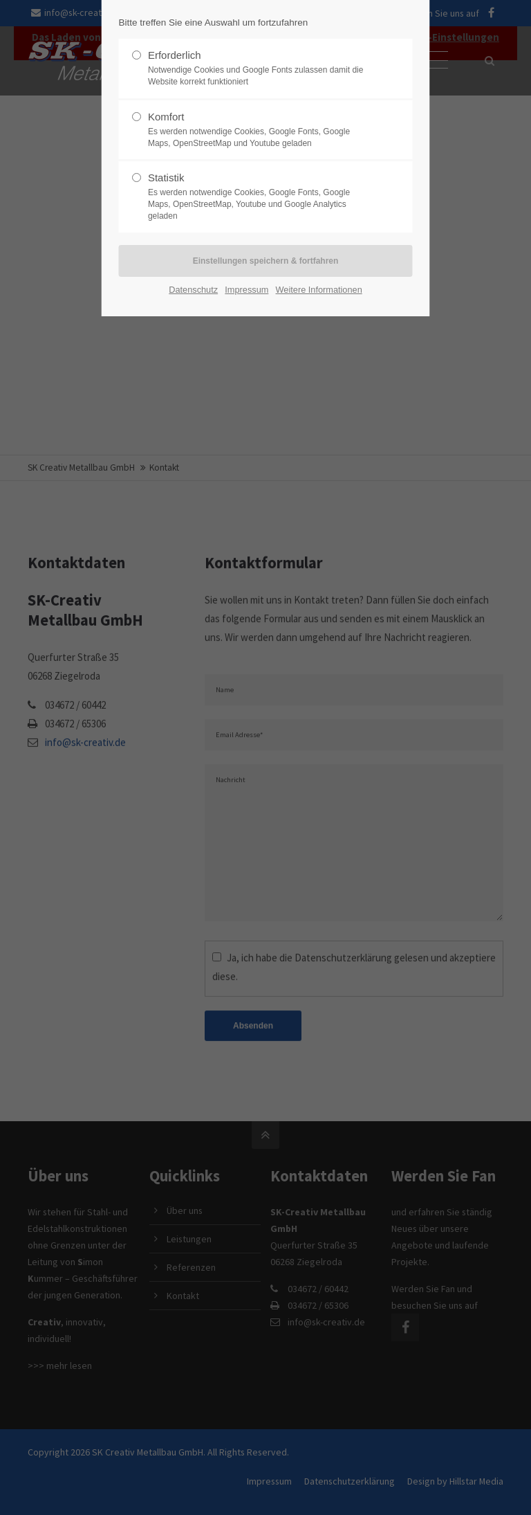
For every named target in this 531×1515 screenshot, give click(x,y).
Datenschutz (193, 289)
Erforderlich (260, 68)
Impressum (246, 289)
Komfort (260, 130)
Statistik (260, 196)
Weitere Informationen (319, 289)
